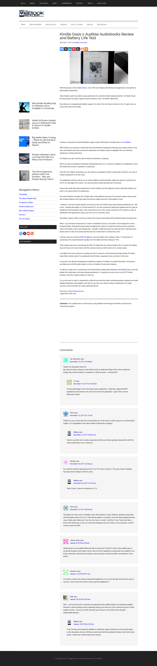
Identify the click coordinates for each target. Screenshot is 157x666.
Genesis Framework (87, 658)
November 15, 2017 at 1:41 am (81, 415)
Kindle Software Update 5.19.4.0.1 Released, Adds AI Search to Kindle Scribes (44, 124)
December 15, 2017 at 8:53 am (81, 509)
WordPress (98, 658)
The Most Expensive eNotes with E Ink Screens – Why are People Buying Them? (43, 175)
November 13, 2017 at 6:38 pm (81, 362)
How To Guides (24, 219)
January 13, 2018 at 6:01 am (80, 574)
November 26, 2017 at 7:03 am (84, 483)
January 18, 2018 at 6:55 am (83, 624)
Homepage (23, 194)
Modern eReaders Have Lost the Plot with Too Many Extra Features (44, 157)
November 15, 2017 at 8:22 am (84, 435)
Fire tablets (126, 142)
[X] (66, 49)
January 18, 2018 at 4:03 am (80, 599)
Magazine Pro (73, 658)
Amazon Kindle (73, 291)
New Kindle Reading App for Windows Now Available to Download (44, 106)
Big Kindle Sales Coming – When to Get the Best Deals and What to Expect (44, 141)
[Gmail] (82, 49)
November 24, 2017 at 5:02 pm (81, 464)
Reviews (81, 291)
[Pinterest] (74, 49)
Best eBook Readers (26, 211)
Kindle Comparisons (26, 207)
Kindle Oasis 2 (82, 88)
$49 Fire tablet (85, 237)
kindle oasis (72, 293)
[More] (86, 49)
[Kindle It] (78, 49)
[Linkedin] (70, 49)
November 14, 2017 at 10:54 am (85, 384)
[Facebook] (62, 49)
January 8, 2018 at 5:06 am (79, 543)
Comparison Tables (26, 202)
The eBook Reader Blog (27, 198)
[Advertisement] (99, 125)
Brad (71, 597)
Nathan (75, 432)
